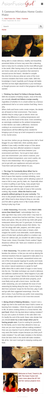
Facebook (25, 18)
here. (39, 381)
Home (4, 30)
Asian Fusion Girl (9, 18)
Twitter (18, 18)
